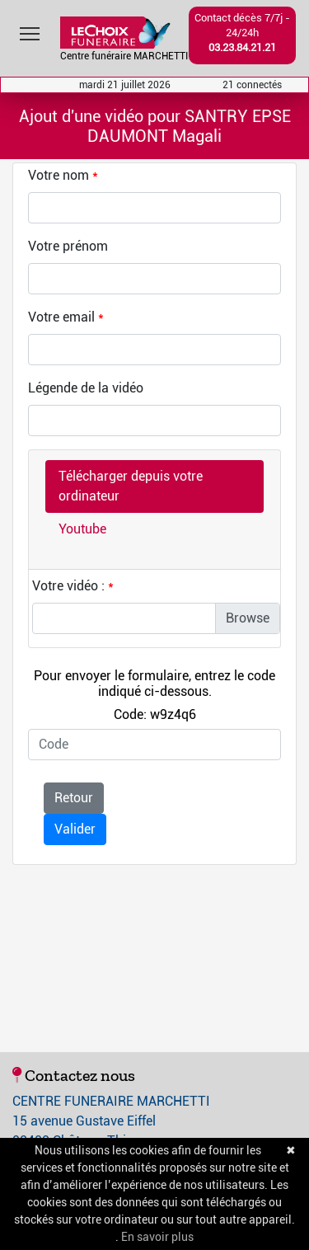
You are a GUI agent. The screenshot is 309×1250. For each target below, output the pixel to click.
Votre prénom (68, 246)
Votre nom (58, 175)
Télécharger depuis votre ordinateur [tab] (131, 486)
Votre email (61, 317)
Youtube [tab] (82, 529)
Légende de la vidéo (85, 388)
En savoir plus (157, 1236)
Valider (75, 829)
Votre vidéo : (68, 586)
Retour (73, 798)
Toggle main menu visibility (31, 30)
